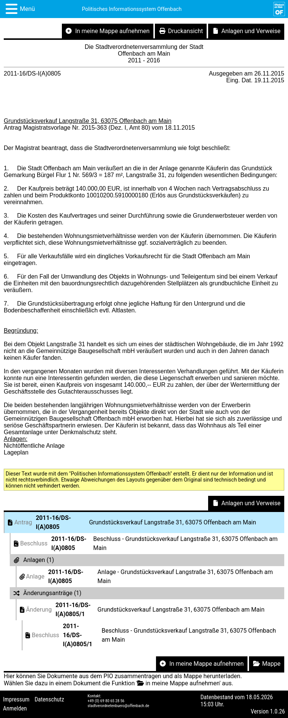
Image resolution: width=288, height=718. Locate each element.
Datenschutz (49, 699)
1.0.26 (277, 711)
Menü (27, 8)
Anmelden (15, 708)
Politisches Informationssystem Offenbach (132, 9)
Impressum (16, 699)
